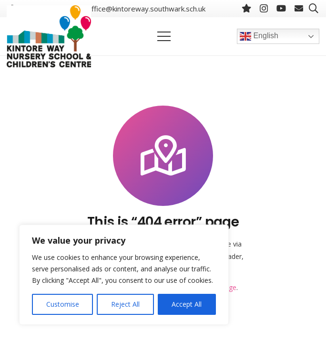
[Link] (49, 36)
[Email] (299, 8)
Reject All (125, 304)
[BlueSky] (246, 8)
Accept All (187, 304)
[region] (124, 275)
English (259, 36)
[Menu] (164, 36)
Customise (62, 304)
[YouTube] (281, 8)
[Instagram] (264, 8)
